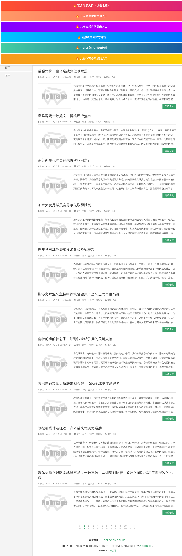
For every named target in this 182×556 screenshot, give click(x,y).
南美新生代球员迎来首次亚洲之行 (64, 160)
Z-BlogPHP (145, 546)
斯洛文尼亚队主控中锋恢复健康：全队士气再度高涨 (79, 294)
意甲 (7, 75)
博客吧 (113, 550)
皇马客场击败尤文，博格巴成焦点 (64, 116)
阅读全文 (169, 106)
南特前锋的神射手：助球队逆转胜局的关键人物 (75, 339)
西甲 (7, 67)
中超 (84, 77)
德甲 (84, 255)
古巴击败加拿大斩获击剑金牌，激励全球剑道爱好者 (79, 384)
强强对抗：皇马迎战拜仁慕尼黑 (63, 71)
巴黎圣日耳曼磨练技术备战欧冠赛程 (66, 250)
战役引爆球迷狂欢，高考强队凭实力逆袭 (70, 428)
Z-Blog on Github (114, 540)
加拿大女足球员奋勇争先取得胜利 (64, 205)
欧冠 (84, 122)
